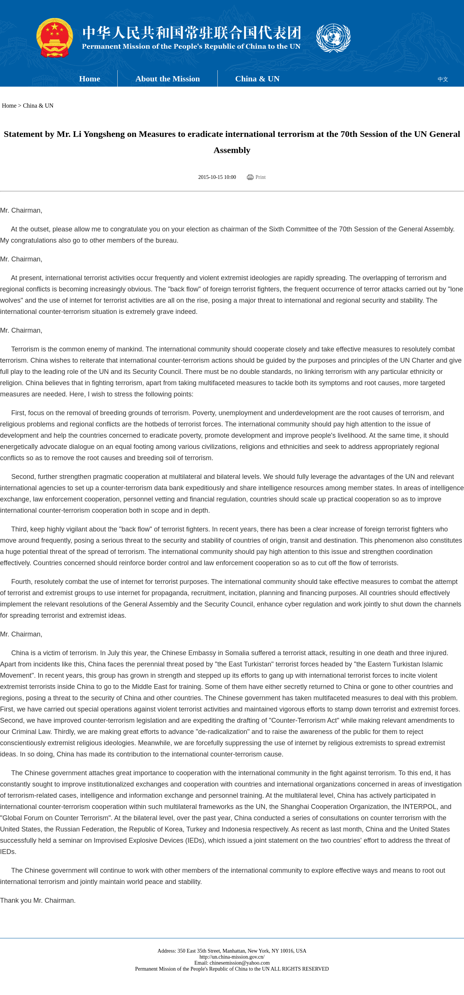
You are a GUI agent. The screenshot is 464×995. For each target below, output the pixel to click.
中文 (443, 79)
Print (261, 177)
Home (89, 78)
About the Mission (167, 78)
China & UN (257, 78)
